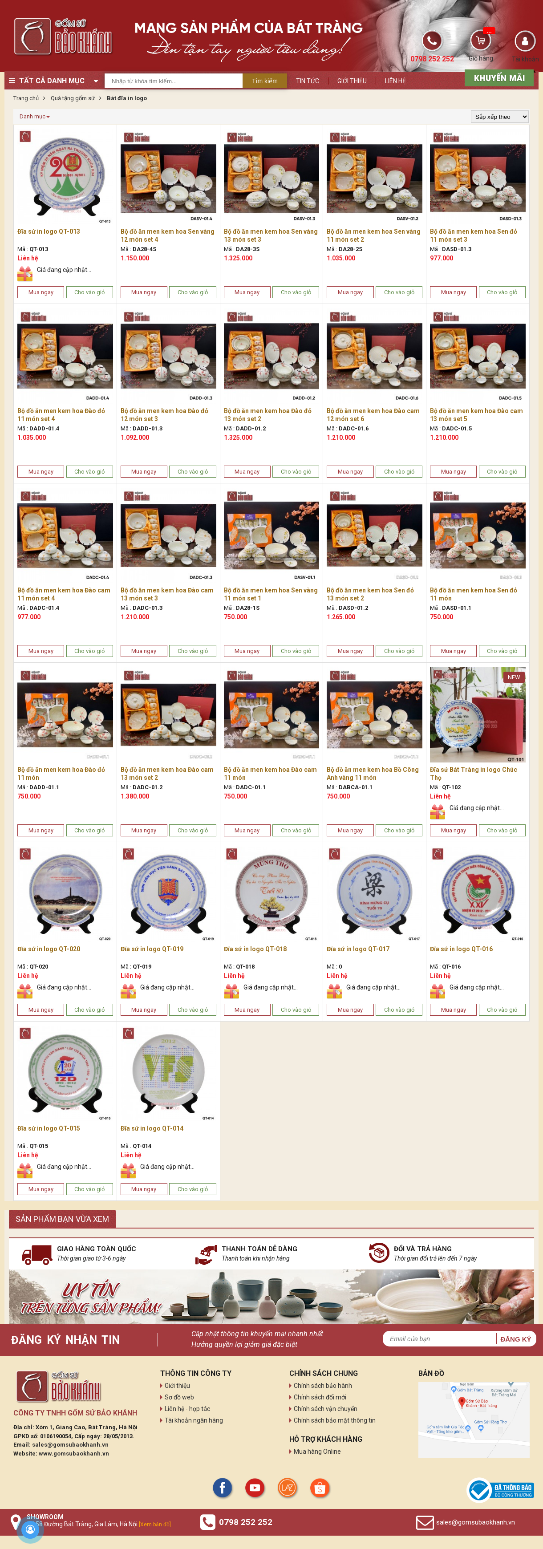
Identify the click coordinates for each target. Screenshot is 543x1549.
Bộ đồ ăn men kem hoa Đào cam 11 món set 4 (63, 594)
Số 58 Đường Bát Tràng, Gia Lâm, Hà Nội (99, 1524)
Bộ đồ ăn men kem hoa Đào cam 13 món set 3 (167, 594)
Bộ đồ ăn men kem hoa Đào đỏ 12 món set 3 (164, 414)
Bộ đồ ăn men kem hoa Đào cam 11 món (270, 773)
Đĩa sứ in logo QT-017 (358, 949)
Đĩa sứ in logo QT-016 (461, 949)
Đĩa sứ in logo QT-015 (48, 1128)
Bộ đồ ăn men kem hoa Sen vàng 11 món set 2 (374, 235)
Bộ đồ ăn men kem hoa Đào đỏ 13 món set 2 (268, 414)
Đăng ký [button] (515, 1339)
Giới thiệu (352, 81)
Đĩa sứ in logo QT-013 (48, 231)
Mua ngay (40, 292)
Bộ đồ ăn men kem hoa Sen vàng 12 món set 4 (168, 235)
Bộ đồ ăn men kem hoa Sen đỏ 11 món (473, 594)
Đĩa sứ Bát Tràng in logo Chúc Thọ (473, 773)
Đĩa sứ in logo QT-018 (255, 949)
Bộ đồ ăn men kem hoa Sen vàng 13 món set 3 (271, 235)
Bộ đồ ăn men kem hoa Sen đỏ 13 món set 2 (370, 594)
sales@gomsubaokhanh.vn (70, 1444)
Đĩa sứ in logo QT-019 (152, 949)
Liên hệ (395, 81)
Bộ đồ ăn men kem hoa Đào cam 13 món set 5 (476, 414)
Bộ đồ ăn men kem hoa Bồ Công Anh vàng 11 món (373, 773)
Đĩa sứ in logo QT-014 (152, 1128)
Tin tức (307, 81)
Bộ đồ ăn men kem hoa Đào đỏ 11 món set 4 (61, 414)
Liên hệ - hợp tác (187, 1408)
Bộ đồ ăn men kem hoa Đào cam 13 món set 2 (167, 773)
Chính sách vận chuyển (325, 1408)
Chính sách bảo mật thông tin (335, 1420)
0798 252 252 (245, 1522)
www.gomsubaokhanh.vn (74, 1453)
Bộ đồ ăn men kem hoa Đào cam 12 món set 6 (373, 414)
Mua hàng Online (317, 1451)
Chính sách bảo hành (323, 1385)
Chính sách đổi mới (320, 1397)
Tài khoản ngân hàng (194, 1420)
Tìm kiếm (265, 81)
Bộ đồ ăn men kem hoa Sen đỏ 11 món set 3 (473, 235)
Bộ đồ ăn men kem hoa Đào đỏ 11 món (61, 773)
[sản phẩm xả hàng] (498, 77)
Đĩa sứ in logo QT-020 (48, 949)
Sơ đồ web (179, 1397)
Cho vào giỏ (89, 292)
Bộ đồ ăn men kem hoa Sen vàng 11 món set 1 (271, 594)
